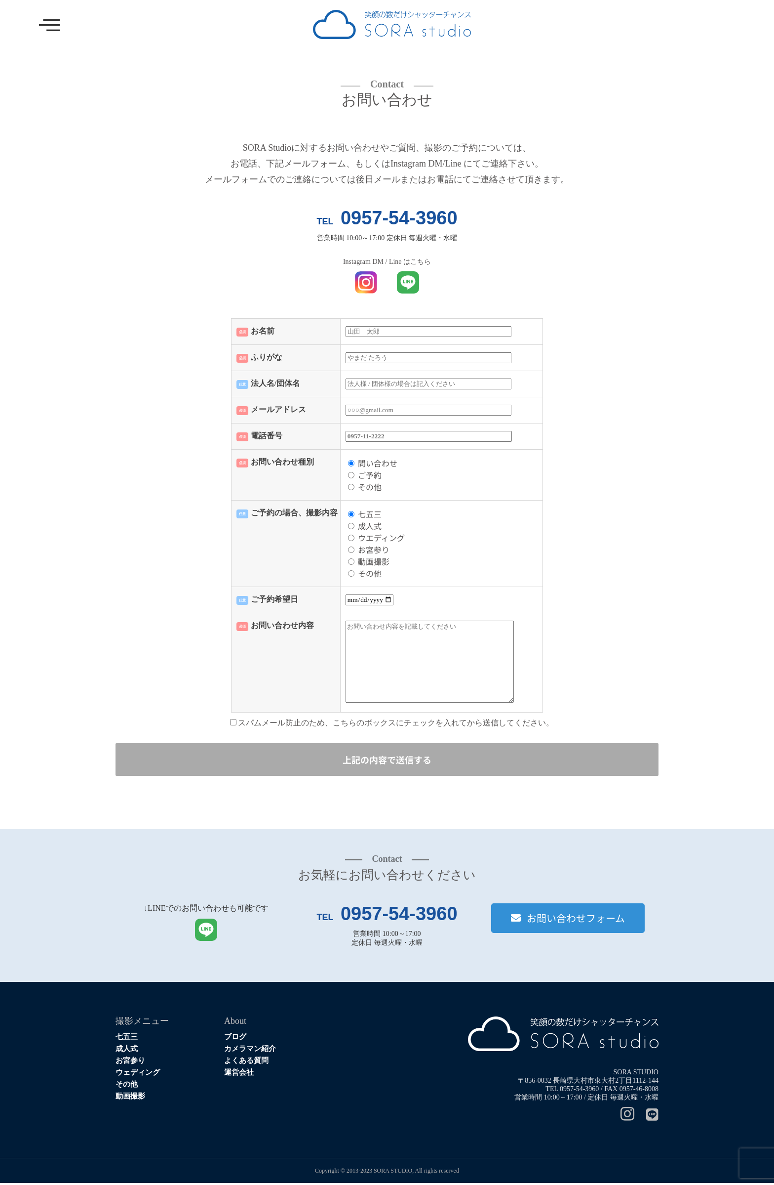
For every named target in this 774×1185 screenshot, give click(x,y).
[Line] (647, 1117)
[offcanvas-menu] (49, 26)
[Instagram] (622, 1117)
